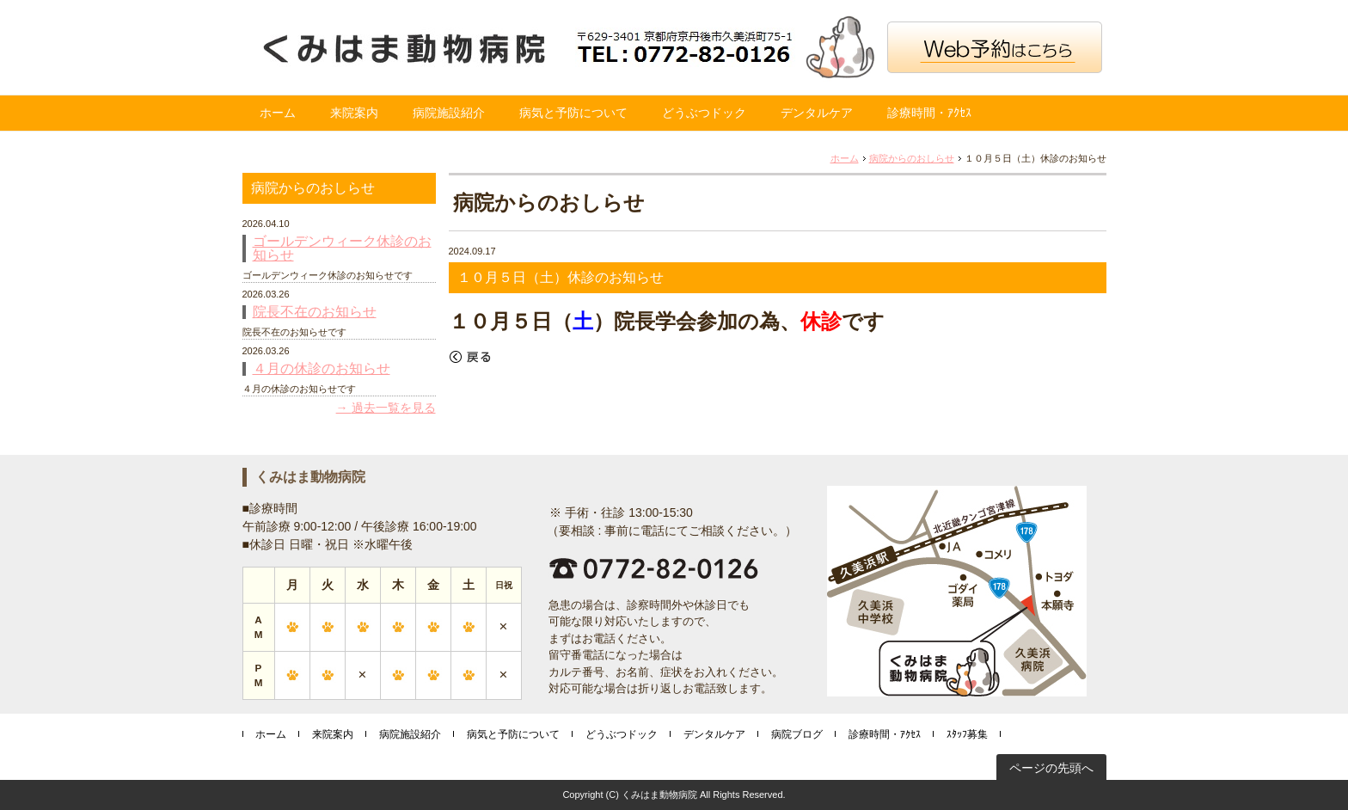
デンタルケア (817, 113)
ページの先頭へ (1051, 768)
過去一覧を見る (394, 407)
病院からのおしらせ (911, 158)
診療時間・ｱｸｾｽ (929, 113)
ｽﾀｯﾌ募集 (967, 734)
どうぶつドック (704, 113)
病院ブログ (797, 734)
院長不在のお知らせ (315, 312)
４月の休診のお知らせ (321, 369)
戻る (470, 357)
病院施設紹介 (449, 113)
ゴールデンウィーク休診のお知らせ (342, 248)
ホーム (278, 113)
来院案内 (354, 113)
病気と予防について (573, 113)
